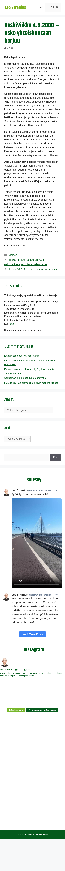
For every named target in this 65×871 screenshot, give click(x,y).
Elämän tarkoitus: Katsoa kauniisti (22, 355)
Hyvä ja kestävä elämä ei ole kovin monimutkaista (31, 382)
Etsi (55, 457)
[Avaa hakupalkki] (41, 7)
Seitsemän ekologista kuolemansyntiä (25, 377)
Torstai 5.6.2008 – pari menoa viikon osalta (33, 269)
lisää (11, 323)
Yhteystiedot (42, 834)
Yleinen (13, 254)
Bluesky (33, 480)
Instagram (34, 650)
